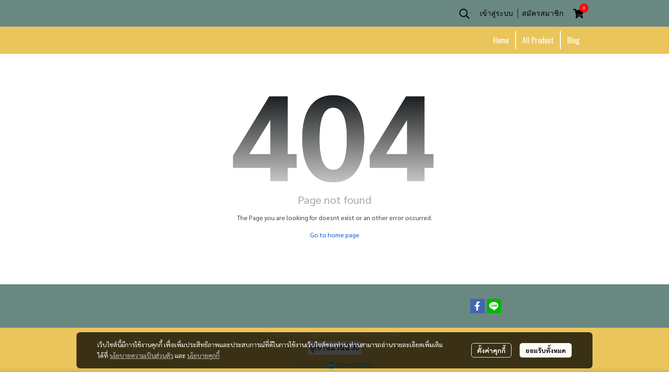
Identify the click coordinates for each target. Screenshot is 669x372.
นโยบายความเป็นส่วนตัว (141, 355)
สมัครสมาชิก (543, 13)
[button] (464, 13)
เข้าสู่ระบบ (496, 13)
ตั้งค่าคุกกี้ (491, 350)
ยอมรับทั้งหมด (546, 350)
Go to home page (334, 235)
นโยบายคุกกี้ (203, 355)
